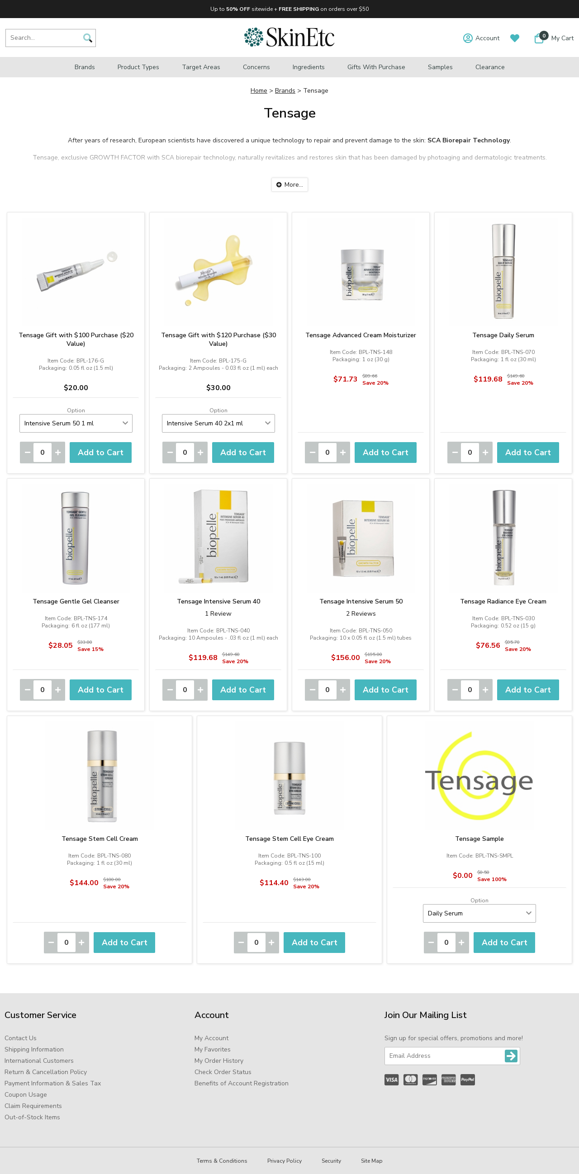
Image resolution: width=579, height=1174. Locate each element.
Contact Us (21, 1038)
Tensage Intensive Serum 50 (361, 601)
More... (294, 184)
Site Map (372, 1161)
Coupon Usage (26, 1094)
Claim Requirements (33, 1106)
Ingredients (309, 67)
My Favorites (213, 1049)
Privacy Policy (284, 1161)
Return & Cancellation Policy (46, 1072)
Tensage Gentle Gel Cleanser (76, 601)
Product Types (138, 67)
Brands (85, 67)
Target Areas (201, 67)
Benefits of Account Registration (242, 1083)
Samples (440, 67)
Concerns (256, 67)
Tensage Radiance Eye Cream (503, 601)
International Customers (39, 1060)
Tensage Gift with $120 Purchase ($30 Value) (218, 339)
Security (331, 1161)
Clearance (490, 67)
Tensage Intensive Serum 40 (218, 601)
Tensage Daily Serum (503, 335)
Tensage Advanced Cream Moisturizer (360, 335)
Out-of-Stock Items (32, 1117)
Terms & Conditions (222, 1161)
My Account (211, 1038)
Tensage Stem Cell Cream (100, 839)
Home (259, 90)
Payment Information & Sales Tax (53, 1083)
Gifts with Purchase (376, 67)
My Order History (219, 1060)
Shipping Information (34, 1049)
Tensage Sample (479, 839)
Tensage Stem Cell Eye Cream (289, 839)
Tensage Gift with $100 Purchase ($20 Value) (76, 339)
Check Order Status (223, 1072)
